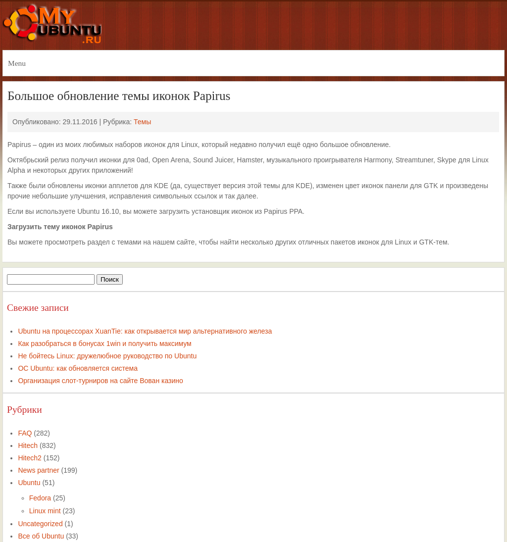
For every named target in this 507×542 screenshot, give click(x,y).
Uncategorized (40, 524)
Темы (142, 122)
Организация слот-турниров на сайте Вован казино (100, 381)
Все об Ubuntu (41, 536)
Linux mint (45, 511)
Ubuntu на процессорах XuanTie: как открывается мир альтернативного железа (145, 331)
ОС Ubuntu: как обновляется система (78, 368)
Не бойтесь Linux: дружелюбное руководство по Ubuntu (107, 356)
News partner (38, 470)
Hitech (28, 445)
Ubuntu (29, 483)
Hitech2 (29, 458)
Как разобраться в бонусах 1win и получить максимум (104, 343)
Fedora (40, 498)
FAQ (25, 433)
